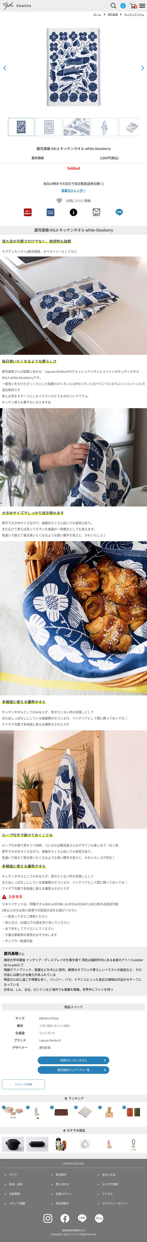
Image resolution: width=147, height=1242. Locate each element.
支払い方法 (108, 1174)
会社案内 (61, 1174)
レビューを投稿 (23, 1084)
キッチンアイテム (134, 14)
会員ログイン (64, 1193)
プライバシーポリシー (115, 1203)
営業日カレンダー (73, 190)
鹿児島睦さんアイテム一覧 (73, 1069)
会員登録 (14, 1193)
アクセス (107, 1193)
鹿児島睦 (113, 14)
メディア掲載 (17, 1203)
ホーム (97, 14)
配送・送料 (16, 1184)
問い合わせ (62, 1184)
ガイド (13, 1174)
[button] (142, 68)
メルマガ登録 (110, 1184)
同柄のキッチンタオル (73, 1060)
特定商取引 (62, 1203)
